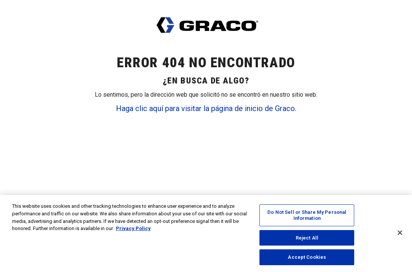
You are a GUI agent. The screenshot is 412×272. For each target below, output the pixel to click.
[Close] (400, 234)
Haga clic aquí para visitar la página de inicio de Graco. (206, 108)
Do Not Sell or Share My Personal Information (306, 217)
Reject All (307, 239)
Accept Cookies (307, 258)
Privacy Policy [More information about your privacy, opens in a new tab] (133, 229)
